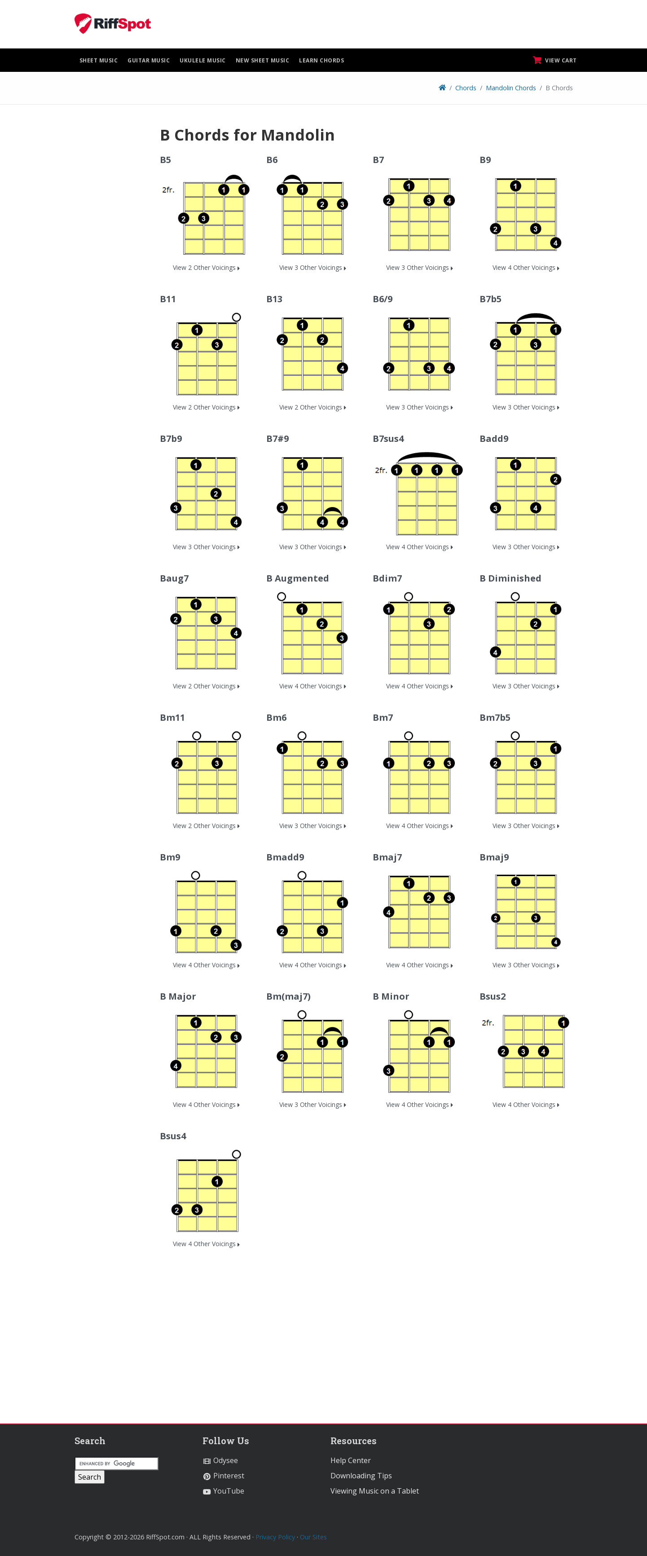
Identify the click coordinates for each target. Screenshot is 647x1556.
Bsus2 (493, 996)
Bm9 (170, 857)
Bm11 (172, 717)
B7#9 (277, 438)
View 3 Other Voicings (312, 267)
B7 (378, 160)
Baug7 (174, 578)
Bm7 (383, 717)
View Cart (555, 60)
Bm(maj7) (288, 996)
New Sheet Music (263, 60)
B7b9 (171, 438)
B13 (274, 299)
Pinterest (223, 1476)
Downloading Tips (361, 1476)
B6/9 (382, 299)
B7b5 (491, 299)
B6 (271, 160)
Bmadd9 (285, 857)
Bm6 (276, 717)
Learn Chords (321, 60)
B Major (178, 996)
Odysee (220, 1460)
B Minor (391, 996)
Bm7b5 (495, 717)
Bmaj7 (387, 857)
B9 (485, 160)
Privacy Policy (275, 1537)
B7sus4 (388, 438)
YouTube (223, 1491)
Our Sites (313, 1537)
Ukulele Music (203, 60)
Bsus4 (173, 1136)
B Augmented (297, 578)
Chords (465, 88)
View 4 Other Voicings (526, 267)
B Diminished (510, 578)
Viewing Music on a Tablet (374, 1491)
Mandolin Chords (511, 88)
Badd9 (494, 438)
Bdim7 (387, 578)
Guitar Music (149, 60)
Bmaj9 (494, 857)
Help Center (350, 1460)
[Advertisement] (110, 260)
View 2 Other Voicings (206, 267)
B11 (168, 299)
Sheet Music (98, 60)
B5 (165, 160)
